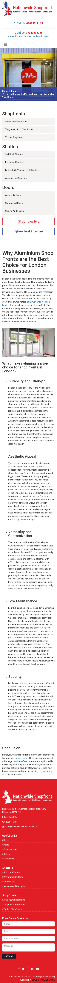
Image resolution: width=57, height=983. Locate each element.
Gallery (6, 854)
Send (9, 956)
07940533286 (9, 817)
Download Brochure (28, 231)
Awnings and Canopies (16, 178)
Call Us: (28, 23)
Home (5, 91)
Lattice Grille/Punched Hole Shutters (22, 170)
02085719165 (10, 822)
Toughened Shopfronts (14, 904)
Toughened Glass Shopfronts (19, 129)
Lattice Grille (8, 881)
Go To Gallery (28, 221)
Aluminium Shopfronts (16, 121)
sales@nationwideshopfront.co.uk (28, 36)
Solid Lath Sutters (11, 872)
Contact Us (8, 858)
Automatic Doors (13, 195)
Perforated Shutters (15, 162)
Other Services (9, 849)
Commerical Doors (14, 203)
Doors (5, 845)
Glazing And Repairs (14, 211)
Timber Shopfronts (14, 137)
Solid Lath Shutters (14, 154)
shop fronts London (18, 758)
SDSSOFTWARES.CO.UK (43, 980)
